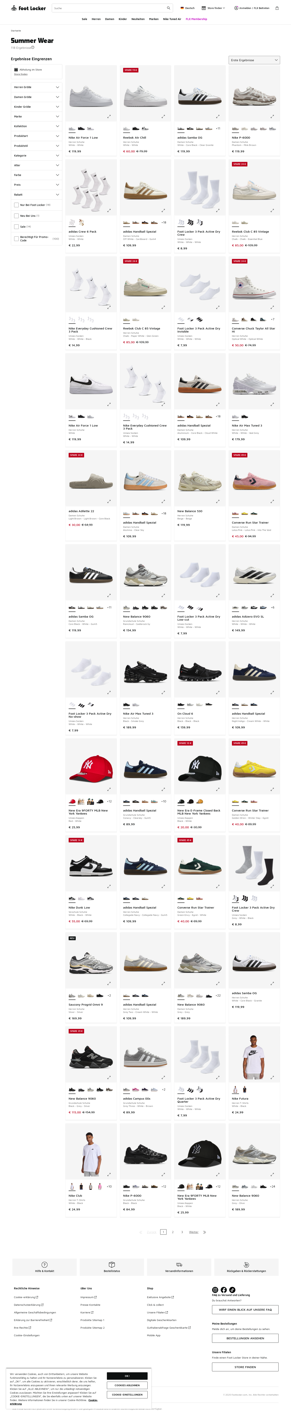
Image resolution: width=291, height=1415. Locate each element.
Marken (154, 19)
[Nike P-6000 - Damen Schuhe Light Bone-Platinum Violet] (244, 129)
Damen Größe (36, 97)
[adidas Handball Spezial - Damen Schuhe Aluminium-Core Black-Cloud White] (135, 223)
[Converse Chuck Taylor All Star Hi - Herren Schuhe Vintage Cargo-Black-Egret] (244, 319)
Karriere (86, 1312)
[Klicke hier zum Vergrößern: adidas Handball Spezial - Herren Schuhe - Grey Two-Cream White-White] (166, 983)
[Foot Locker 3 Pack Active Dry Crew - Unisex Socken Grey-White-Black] (199, 223)
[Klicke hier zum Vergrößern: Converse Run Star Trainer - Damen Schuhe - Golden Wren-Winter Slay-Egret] (275, 789)
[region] (78, 1388)
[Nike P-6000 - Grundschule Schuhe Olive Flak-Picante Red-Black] (154, 1187)
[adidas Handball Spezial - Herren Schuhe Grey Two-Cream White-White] (244, 705)
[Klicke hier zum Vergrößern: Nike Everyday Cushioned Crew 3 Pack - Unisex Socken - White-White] (166, 404)
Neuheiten (138, 19)
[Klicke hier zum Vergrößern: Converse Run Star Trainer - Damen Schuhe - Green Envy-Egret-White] (220, 886)
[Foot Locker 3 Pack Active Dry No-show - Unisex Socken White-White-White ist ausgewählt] (72, 705)
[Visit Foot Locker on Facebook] (224, 1290)
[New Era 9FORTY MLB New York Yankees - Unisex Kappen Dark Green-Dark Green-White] (90, 801)
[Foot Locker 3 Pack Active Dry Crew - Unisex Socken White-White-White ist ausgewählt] (181, 223)
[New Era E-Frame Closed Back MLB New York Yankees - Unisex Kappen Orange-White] (199, 801)
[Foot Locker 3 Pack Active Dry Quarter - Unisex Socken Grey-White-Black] (199, 1090)
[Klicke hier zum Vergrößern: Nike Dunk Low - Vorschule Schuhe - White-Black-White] (111, 886)
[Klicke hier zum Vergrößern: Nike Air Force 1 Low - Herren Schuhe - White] (111, 404)
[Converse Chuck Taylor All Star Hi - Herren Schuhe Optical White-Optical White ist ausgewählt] (235, 319)
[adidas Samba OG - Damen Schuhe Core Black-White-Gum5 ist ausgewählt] (72, 607)
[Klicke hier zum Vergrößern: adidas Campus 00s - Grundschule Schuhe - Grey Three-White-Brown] (166, 1077)
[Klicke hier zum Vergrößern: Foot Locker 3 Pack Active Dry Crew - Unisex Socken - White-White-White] (220, 210)
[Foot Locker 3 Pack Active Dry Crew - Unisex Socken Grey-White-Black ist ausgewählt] (235, 898)
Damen (109, 19)
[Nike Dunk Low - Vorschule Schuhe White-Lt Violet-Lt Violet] (81, 898)
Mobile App (153, 1335)
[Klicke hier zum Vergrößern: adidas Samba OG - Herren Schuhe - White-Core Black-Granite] (275, 983)
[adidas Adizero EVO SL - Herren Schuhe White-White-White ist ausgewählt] (235, 607)
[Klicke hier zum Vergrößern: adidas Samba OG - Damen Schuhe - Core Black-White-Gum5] (111, 595)
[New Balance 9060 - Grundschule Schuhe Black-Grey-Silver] (154, 607)
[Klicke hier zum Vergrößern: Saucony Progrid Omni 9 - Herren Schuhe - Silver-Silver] (111, 983)
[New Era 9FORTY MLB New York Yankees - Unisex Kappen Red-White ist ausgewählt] (72, 801)
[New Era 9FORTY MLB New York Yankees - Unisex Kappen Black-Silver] (99, 801)
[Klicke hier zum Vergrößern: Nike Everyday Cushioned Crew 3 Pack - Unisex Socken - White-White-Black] (111, 307)
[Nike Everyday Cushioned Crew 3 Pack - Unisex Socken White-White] (90, 319)
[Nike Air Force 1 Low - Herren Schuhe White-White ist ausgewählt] (72, 129)
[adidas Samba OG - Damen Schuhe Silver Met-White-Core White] (208, 129)
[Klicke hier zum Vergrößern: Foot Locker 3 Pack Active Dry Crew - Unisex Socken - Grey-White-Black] (275, 886)
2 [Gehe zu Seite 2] (173, 1232)
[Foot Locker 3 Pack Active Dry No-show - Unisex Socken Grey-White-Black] (90, 705)
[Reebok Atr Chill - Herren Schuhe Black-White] (145, 129)
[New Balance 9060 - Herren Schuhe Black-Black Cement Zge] (263, 1187)
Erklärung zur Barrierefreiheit (33, 1320)
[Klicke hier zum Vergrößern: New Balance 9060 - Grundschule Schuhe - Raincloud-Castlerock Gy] (166, 595)
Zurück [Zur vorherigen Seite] (151, 1232)
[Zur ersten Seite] (140, 1231)
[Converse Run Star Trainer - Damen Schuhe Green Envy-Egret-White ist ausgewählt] (181, 898)
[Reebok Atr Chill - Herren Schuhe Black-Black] (135, 129)
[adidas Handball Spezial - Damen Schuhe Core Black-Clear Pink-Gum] (145, 223)
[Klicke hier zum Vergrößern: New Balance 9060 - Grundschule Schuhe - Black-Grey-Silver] (111, 1077)
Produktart (36, 135)
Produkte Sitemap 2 (92, 1327)
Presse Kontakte (90, 1304)
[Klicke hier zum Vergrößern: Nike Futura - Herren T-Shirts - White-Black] (275, 1077)
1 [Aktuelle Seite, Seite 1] (163, 1232)
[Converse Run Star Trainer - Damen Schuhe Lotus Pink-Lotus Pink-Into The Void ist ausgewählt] (235, 513)
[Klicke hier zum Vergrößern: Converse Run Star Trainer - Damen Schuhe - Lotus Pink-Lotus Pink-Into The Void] (275, 501)
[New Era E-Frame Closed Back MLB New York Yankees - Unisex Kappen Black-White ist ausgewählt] (181, 801)
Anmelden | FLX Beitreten (251, 8)
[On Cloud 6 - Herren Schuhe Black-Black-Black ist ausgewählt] (181, 705)
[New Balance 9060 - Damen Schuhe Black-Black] (208, 996)
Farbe (36, 175)
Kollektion (36, 126)
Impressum (88, 1297)
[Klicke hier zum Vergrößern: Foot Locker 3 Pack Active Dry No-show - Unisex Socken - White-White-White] (111, 692)
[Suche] (112, 8)
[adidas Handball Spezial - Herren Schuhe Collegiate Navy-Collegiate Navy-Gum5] (254, 705)
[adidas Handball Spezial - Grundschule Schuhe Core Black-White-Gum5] (135, 801)
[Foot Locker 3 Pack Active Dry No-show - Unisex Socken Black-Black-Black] (81, 705)
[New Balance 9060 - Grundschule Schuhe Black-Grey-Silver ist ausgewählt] (72, 1090)
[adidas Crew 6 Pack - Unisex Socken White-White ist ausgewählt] (72, 223)
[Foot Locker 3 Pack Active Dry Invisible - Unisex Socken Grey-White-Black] (190, 319)
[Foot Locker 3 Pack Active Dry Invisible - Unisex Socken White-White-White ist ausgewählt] (181, 319)
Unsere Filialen (157, 1312)
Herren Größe (36, 87)
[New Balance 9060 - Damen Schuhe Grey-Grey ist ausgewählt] (181, 996)
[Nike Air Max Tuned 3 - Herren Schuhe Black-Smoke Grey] (244, 416)
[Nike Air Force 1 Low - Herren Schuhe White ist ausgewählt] (72, 416)
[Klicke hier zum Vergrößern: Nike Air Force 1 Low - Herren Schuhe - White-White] (111, 116)
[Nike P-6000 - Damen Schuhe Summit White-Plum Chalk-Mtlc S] (263, 129)
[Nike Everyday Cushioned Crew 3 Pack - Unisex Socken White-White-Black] (145, 416)
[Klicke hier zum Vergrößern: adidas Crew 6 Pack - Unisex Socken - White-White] (111, 210)
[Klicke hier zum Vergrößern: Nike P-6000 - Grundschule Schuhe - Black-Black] (166, 1174)
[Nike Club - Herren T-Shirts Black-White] (81, 1187)
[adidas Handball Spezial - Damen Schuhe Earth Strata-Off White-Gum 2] (154, 223)
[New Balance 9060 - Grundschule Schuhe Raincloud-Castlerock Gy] (90, 1090)
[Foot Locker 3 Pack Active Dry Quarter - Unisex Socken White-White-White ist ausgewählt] (181, 1090)
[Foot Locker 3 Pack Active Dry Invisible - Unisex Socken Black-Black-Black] (199, 319)
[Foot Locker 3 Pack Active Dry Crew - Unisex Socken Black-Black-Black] (190, 223)
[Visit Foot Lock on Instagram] (215, 1290)
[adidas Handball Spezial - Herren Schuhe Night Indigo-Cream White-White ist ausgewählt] (235, 705)
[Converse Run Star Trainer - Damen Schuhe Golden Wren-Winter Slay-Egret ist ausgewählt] (235, 801)
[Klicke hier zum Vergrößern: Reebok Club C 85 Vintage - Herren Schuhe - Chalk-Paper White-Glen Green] (166, 307)
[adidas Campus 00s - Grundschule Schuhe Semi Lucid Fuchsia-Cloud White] (135, 1090)
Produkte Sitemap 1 (92, 1320)
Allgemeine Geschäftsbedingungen (35, 1312)
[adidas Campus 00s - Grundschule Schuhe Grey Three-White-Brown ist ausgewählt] (126, 1090)
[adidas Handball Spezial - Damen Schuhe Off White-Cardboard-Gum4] (199, 416)
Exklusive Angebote (160, 1297)
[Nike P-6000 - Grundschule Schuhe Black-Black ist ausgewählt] (126, 1187)
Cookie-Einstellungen (27, 1335)
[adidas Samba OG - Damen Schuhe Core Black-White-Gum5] (190, 129)
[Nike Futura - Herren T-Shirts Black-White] (244, 1090)
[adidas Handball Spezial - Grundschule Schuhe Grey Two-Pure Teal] (154, 801)
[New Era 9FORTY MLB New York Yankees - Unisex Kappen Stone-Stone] (81, 801)
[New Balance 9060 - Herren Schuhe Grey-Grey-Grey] (244, 1187)
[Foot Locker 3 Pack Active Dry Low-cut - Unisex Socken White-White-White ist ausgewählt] (181, 607)
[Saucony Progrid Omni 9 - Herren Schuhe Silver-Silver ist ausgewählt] (72, 996)
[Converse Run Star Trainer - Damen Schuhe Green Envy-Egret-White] (254, 513)
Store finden (21, 74)
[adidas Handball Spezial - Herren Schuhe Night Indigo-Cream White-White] (135, 898)
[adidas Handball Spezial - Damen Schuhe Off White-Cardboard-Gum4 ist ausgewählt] (126, 223)
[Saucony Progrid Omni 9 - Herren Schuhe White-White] (81, 996)
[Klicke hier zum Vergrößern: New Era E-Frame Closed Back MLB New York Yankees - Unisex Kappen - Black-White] (220, 789)
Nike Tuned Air (172, 19)
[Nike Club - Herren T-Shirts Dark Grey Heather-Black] (90, 1187)
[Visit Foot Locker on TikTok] (232, 1290)
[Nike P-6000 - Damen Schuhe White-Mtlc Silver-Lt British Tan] (254, 129)
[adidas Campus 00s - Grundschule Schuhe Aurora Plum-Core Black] (145, 1090)
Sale (84, 19)
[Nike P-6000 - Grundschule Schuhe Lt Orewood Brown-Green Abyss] (145, 1187)
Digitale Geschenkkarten (161, 1320)
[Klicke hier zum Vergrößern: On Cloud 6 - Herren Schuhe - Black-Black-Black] (220, 692)
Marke (36, 116)
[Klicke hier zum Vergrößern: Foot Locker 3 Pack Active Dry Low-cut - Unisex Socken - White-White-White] (220, 595)
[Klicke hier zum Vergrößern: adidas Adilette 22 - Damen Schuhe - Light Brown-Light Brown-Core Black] (111, 501)
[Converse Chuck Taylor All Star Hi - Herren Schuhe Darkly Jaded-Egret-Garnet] (263, 319)
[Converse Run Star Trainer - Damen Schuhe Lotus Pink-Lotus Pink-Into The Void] (254, 801)
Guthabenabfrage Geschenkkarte (169, 1327)
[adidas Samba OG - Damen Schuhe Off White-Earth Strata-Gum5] (199, 129)
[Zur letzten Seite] (204, 1231)
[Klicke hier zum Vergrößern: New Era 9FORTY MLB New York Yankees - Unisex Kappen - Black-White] (220, 1174)
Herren (96, 19)
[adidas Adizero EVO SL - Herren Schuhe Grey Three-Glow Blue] (263, 607)
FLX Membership (196, 19)
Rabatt (36, 194)
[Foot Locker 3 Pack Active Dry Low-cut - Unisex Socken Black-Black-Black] (190, 607)
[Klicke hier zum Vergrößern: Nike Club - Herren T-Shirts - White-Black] (111, 1174)
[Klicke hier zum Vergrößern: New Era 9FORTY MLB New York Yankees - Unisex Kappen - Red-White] (111, 789)
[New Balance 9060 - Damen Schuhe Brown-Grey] (199, 996)
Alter (36, 165)
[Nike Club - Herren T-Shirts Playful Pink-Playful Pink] (99, 1187)
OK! (127, 1375)
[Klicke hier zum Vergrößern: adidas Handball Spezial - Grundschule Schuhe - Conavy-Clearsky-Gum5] (166, 789)
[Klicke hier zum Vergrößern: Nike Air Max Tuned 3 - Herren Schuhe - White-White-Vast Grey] (275, 404)
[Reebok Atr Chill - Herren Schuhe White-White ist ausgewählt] (126, 129)
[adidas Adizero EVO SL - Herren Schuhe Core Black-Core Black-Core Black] (254, 607)
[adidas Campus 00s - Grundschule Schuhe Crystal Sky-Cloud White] (154, 1090)
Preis (36, 184)
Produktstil (36, 145)
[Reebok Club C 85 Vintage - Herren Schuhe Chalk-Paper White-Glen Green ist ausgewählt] (126, 319)
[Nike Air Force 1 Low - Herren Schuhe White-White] (90, 416)
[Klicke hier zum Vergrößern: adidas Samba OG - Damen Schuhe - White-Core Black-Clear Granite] (220, 116)
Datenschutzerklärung (28, 1304)
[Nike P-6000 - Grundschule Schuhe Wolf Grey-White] (135, 1187)
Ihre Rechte (22, 1327)
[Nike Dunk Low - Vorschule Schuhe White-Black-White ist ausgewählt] (72, 898)
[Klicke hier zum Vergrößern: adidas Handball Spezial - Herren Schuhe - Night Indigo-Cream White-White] (275, 692)
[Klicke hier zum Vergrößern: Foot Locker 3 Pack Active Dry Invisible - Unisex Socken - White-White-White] (220, 307)
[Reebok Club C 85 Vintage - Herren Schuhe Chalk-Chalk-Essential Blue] (135, 319)
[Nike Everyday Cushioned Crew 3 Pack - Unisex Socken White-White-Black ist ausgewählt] (72, 319)
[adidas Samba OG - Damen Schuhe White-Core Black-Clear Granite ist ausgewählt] (181, 129)
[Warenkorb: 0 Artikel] (277, 8)
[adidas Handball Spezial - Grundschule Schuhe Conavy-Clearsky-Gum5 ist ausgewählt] (126, 801)
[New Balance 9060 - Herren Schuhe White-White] (254, 1187)
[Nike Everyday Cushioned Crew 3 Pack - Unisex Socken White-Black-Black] (81, 319)
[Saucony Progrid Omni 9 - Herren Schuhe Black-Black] (99, 996)
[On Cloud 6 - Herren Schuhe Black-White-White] (208, 705)
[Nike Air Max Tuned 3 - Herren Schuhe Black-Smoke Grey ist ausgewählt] (126, 705)
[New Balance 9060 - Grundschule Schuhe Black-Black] (145, 607)
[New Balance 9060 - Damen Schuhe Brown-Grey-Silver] (190, 996)
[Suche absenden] (168, 8)
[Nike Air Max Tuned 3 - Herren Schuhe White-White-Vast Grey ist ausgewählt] (235, 416)
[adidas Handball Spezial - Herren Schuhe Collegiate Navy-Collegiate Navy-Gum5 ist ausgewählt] (126, 898)
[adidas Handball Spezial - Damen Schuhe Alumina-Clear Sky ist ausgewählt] (126, 513)
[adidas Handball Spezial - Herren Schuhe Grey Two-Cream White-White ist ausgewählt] (126, 996)
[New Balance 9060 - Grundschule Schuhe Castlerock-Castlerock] (135, 607)
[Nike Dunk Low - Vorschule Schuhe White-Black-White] (90, 898)
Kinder (123, 19)
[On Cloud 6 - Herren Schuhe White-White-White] (199, 705)
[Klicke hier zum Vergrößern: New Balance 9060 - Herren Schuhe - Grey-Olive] (275, 1174)
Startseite (16, 30)
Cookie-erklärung (26, 1297)
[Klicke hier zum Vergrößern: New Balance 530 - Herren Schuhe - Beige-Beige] (220, 501)
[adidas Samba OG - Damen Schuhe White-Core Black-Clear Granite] (81, 607)
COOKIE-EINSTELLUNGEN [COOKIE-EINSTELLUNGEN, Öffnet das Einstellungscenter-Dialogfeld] (127, 1394)
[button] (32, 47)
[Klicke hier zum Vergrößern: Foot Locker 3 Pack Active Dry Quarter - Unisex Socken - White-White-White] (220, 1077)
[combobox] (112, 8)
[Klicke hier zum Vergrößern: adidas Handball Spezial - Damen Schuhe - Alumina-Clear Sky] (166, 501)
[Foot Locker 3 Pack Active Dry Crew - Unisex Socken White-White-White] (254, 898)
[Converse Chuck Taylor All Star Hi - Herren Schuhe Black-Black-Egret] (254, 319)
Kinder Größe (36, 106)
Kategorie (36, 155)
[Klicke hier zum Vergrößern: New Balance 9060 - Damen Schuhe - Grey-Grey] (220, 983)
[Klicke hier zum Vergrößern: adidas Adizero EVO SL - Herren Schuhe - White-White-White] (275, 595)
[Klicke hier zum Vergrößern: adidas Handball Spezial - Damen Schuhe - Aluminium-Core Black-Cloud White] (220, 404)
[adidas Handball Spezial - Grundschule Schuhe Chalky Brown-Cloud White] (145, 801)
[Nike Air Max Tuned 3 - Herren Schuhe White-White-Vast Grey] (135, 705)
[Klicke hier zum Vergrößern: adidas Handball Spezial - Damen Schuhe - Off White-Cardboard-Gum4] (166, 210)
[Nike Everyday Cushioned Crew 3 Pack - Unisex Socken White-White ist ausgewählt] (126, 416)
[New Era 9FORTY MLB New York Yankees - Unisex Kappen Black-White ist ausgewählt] (181, 1187)
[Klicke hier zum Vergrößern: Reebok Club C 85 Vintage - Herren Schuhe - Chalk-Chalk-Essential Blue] (275, 210)
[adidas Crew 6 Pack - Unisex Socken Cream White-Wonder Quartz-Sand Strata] (81, 223)
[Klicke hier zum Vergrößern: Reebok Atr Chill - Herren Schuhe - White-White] (166, 116)
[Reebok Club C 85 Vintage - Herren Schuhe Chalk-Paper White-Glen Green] (244, 223)
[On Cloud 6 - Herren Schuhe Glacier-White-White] (190, 705)
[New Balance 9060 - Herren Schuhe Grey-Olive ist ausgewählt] (235, 1187)
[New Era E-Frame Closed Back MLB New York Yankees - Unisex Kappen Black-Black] (190, 801)
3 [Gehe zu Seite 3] (182, 1232)
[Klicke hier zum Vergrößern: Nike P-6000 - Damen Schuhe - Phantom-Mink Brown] (275, 116)
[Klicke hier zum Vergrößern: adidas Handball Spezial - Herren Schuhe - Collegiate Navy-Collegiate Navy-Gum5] (166, 886)
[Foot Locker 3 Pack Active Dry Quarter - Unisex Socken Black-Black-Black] (190, 1090)
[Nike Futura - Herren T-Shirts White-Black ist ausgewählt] (235, 1090)
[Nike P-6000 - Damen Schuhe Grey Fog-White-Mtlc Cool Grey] (272, 129)
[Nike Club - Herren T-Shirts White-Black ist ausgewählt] (72, 1187)
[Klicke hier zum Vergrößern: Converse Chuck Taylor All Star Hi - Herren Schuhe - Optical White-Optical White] (275, 307)
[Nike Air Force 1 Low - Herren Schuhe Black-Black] (81, 129)
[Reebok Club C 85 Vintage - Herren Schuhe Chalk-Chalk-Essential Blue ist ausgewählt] (235, 223)
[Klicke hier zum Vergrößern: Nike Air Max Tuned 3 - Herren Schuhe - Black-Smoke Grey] (166, 692)
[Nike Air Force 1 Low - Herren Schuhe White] (90, 129)
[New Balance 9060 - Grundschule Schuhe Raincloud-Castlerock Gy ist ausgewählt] (126, 607)
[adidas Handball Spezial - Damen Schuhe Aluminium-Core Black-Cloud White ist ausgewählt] (181, 416)
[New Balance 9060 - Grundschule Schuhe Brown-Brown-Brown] (163, 607)
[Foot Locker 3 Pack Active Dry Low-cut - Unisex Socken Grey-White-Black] (199, 607)
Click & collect (155, 1304)
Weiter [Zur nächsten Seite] (193, 1232)
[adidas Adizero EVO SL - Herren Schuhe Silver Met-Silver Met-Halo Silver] (244, 607)
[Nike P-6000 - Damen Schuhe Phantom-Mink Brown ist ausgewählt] (235, 129)
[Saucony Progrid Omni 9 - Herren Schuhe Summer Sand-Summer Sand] (90, 996)
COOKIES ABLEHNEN (127, 1385)
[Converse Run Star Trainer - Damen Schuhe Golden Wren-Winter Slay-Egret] (244, 513)
